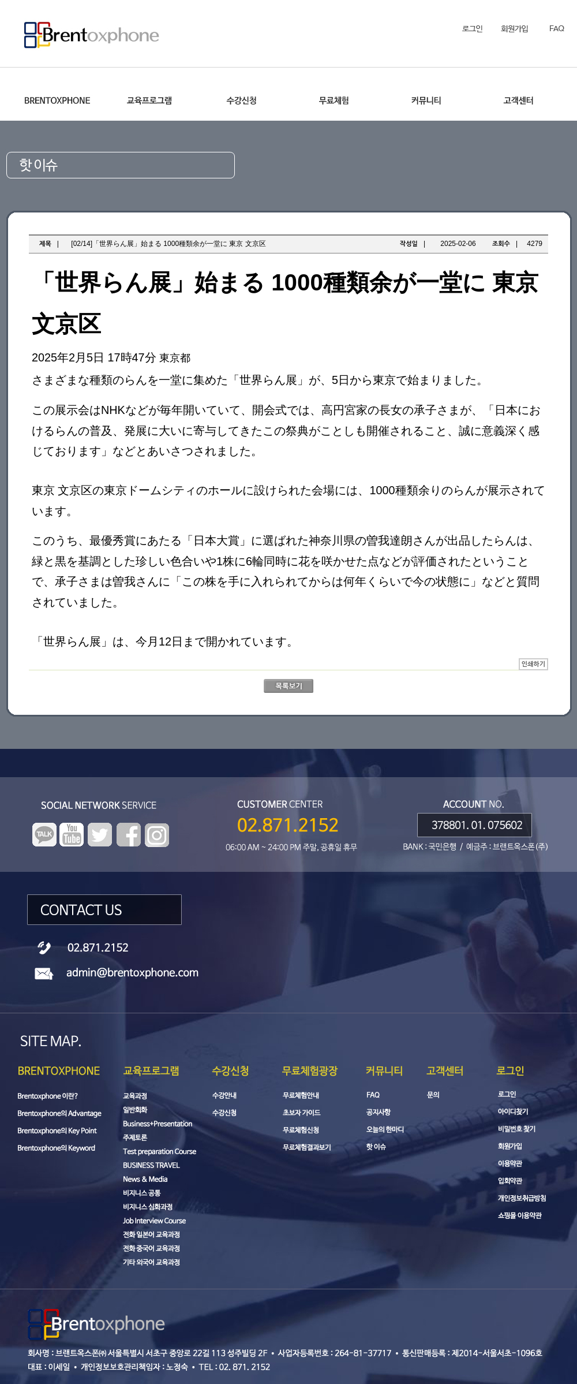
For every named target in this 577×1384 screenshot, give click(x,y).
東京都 (174, 358)
